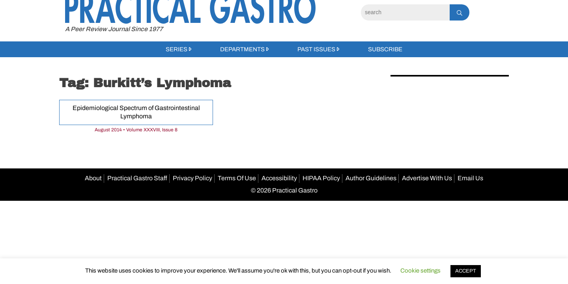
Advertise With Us (427, 178)
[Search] (405, 12)
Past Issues (316, 49)
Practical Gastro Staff (137, 178)
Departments (242, 49)
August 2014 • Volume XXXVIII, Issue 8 (136, 130)
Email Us (470, 178)
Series (176, 49)
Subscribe (385, 49)
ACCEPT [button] (465, 271)
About (93, 178)
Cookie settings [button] (420, 270)
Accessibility (279, 178)
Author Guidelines (371, 178)
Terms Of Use (237, 178)
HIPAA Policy (321, 178)
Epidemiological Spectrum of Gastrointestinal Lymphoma (136, 112)
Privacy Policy (192, 178)
